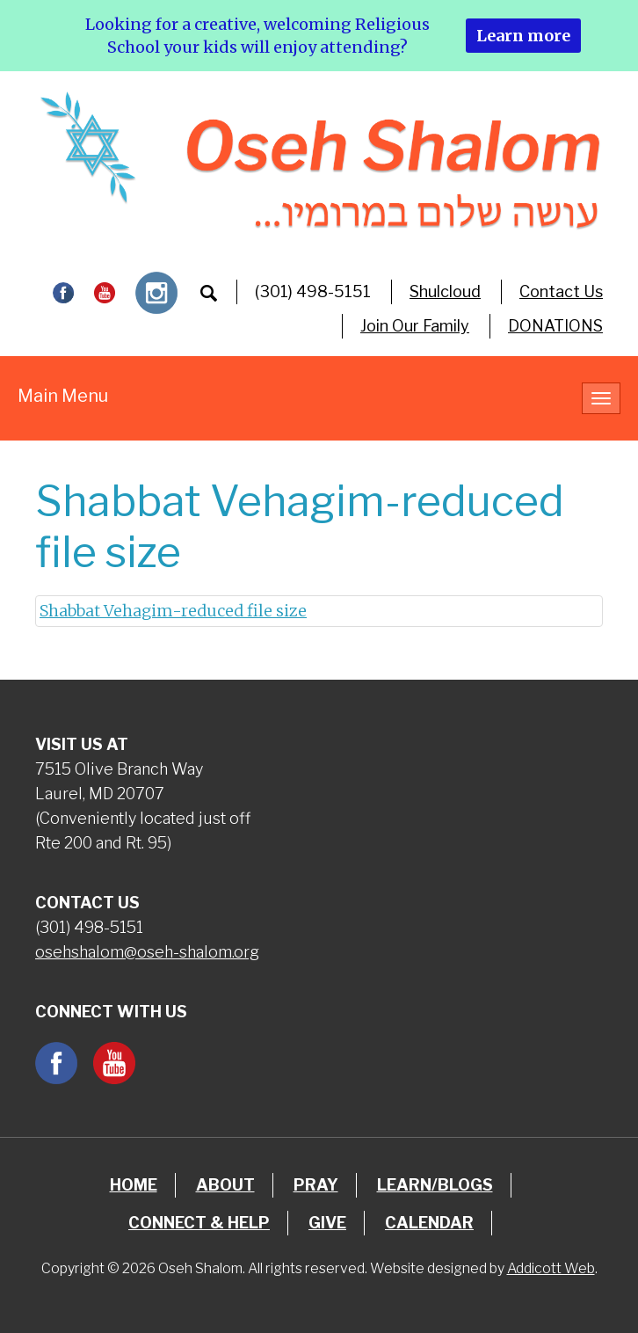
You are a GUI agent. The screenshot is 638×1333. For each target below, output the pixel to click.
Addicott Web (551, 1268)
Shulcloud (445, 291)
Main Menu (63, 395)
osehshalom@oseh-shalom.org (147, 952)
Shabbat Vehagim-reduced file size (173, 611)
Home (133, 1185)
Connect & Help (199, 1222)
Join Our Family (414, 326)
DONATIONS (555, 326)
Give (327, 1222)
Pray (316, 1185)
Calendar (429, 1222)
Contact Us (561, 291)
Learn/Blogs (435, 1185)
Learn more (523, 35)
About (225, 1185)
